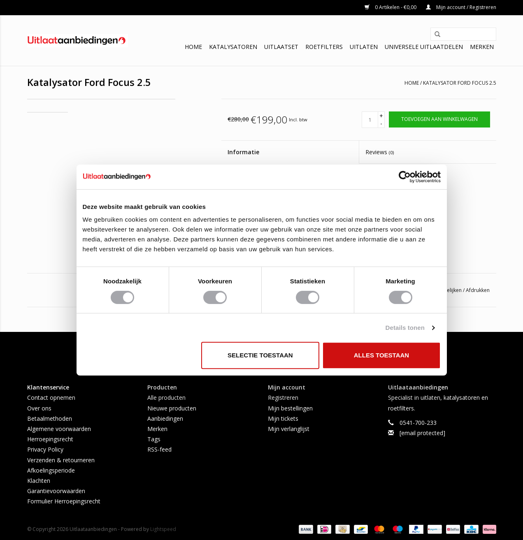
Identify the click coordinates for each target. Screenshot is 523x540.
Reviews (379, 152)
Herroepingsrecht (50, 439)
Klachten (38, 480)
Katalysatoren (233, 47)
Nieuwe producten (171, 408)
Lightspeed (163, 529)
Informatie (243, 152)
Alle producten (166, 397)
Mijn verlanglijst (288, 429)
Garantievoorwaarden (56, 491)
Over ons (39, 408)
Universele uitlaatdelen (424, 47)
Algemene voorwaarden (59, 429)
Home (193, 47)
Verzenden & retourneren (61, 460)
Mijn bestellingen (290, 408)
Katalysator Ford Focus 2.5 (459, 82)
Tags (153, 439)
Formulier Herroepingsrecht (63, 501)
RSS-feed (159, 449)
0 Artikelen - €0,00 (391, 7)
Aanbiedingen (165, 418)
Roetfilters (324, 47)
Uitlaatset (281, 47)
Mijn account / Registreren (461, 7)
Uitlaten (364, 47)
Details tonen (405, 327)
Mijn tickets (283, 418)
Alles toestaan (381, 355)
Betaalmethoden (49, 418)
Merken (482, 47)
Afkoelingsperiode (51, 470)
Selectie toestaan (260, 355)
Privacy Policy (45, 449)
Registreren (283, 397)
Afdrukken (478, 290)
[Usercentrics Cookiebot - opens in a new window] (405, 177)
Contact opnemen (51, 397)
